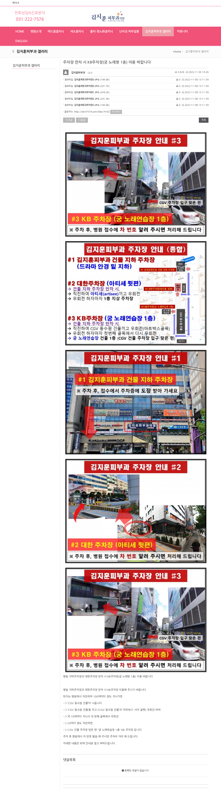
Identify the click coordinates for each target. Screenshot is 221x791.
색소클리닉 (77, 31)
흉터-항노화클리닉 (101, 31)
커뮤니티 (182, 31)
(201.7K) (91, 86)
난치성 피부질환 (129, 31)
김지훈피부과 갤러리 (158, 31)
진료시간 (85, 750)
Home (177, 51)
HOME (19, 31)
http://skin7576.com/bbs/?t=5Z (92, 112)
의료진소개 (86, 758)
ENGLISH (21, 41)
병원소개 (35, 31)
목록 (203, 120)
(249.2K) (91, 92)
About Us (86, 742)
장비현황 (85, 767)
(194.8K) (91, 80)
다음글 (82, 120)
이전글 (69, 120)
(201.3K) (91, 99)
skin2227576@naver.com (173, 769)
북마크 (15, 3)
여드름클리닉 (56, 31)
